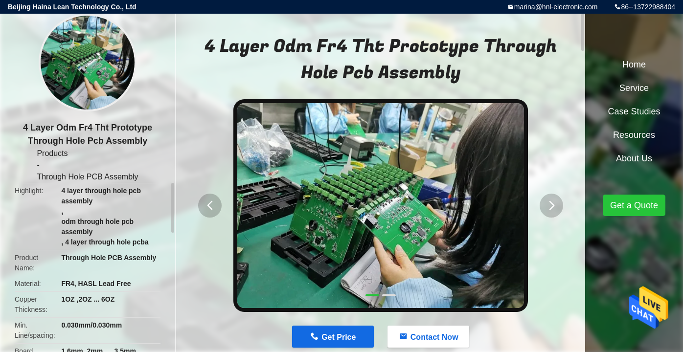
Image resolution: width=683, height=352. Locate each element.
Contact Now (434, 337)
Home (634, 64)
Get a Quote (634, 205)
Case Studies (634, 111)
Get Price (338, 337)
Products (52, 153)
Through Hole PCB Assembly (87, 177)
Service (634, 88)
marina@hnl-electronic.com (556, 7)
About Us (634, 158)
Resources (634, 135)
